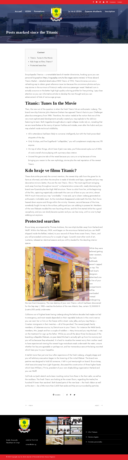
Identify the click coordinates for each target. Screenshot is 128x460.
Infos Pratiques (92, 432)
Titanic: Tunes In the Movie (41, 58)
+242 (27, 440)
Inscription (110, 11)
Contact (120, 2)
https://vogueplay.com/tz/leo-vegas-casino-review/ (64, 77)
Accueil (18, 11)
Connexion (113, 2)
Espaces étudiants (93, 11)
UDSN (28, 11)
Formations (39, 11)
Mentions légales (93, 437)
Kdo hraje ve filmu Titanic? (41, 61)
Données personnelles (95, 442)
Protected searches (38, 65)
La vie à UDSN (75, 11)
